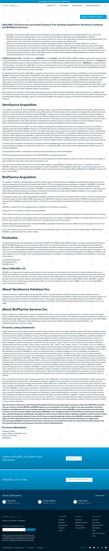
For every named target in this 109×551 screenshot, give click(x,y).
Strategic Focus (79, 525)
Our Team (64, 5)
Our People (61, 519)
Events (94, 536)
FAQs (93, 530)
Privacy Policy (30, 547)
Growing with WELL (80, 528)
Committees (61, 528)
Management (61, 522)
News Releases (93, 5)
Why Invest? (95, 519)
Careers (60, 530)
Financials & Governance (98, 533)
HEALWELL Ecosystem (81, 522)
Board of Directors (63, 525)
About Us (51, 5)
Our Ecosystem (96, 522)
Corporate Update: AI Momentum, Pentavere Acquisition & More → (54, 1)
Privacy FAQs (40, 547)
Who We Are (78, 519)
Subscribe (30, 529)
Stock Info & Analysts (97, 525)
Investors (77, 5)
